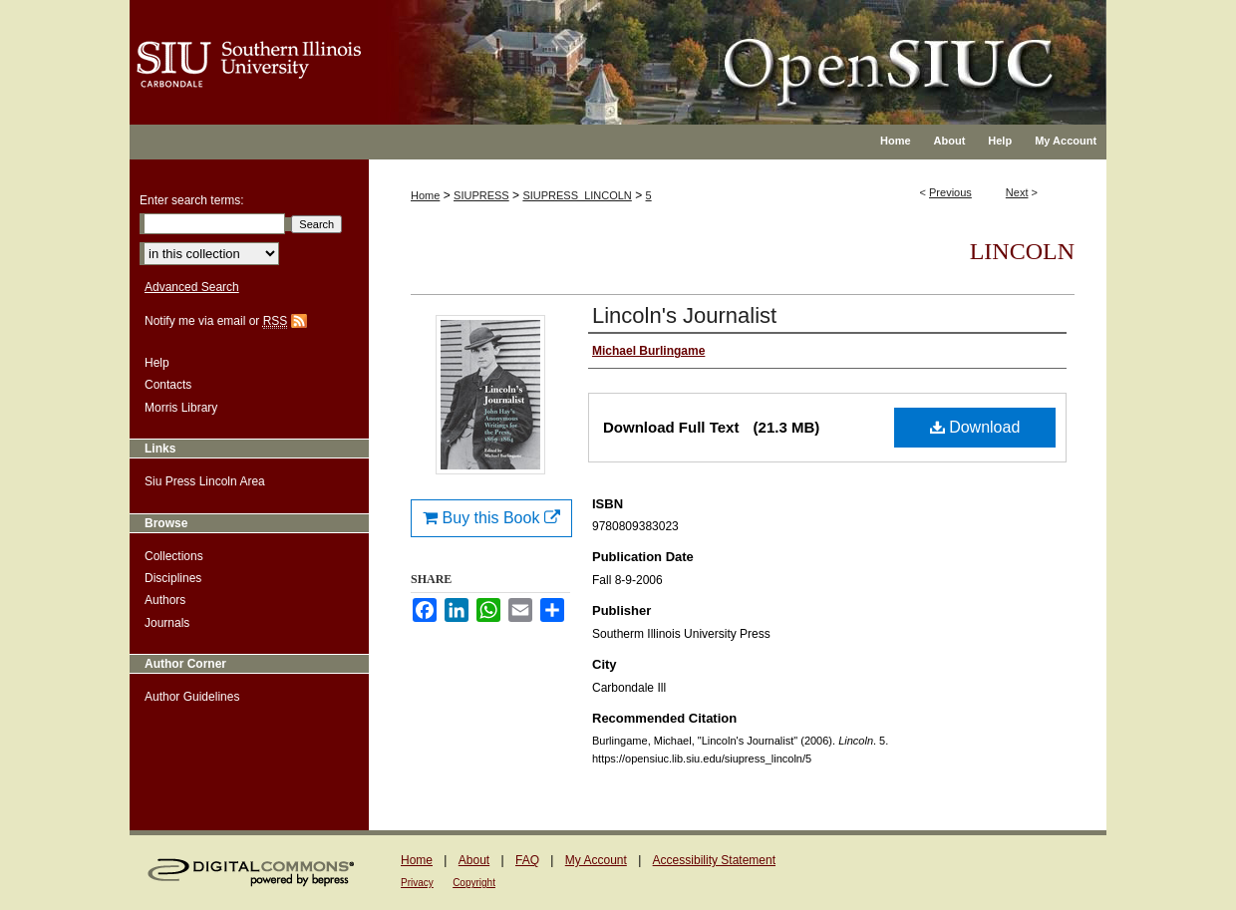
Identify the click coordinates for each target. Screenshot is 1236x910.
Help (157, 363)
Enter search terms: (192, 200)
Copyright (474, 882)
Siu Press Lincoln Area (205, 481)
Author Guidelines (192, 697)
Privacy (417, 882)
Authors (165, 600)
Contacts (168, 385)
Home (425, 195)
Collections (174, 556)
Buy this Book (491, 517)
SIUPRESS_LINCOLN (576, 195)
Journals (167, 623)
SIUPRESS (481, 195)
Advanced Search (192, 287)
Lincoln (1022, 251)
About (474, 860)
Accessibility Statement (714, 860)
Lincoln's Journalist (684, 315)
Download (975, 427)
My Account (596, 860)
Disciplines (173, 578)
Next (1017, 192)
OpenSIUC (682, 50)
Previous (950, 192)
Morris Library (181, 408)
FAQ (527, 860)
